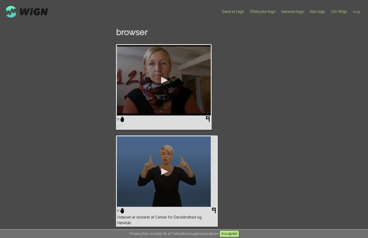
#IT (120, 126)
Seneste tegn (292, 11)
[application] (164, 80)
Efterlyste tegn (263, 11)
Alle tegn (317, 11)
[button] (164, 80)
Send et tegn (233, 11)
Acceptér (229, 233)
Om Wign (339, 11)
